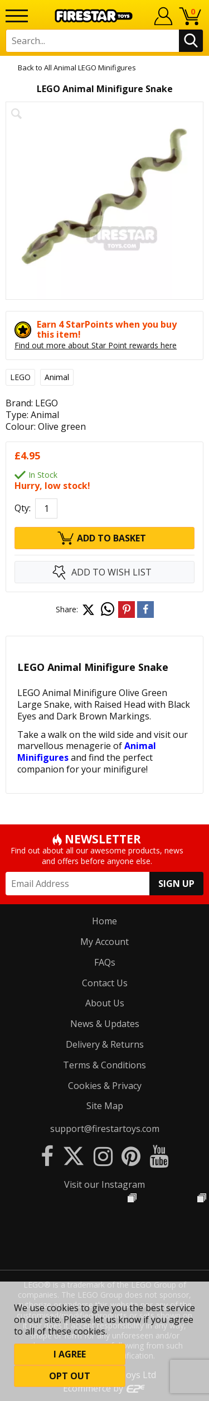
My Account (104, 941)
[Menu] (17, 16)
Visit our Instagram (104, 1184)
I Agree (70, 1354)
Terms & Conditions (104, 1065)
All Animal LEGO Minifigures (90, 68)
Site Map (104, 1106)
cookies (63, 1308)
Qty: (22, 508)
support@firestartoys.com (104, 1128)
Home (104, 921)
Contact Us (105, 983)
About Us (104, 1003)
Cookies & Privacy (105, 1085)
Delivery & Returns (105, 1044)
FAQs (104, 962)
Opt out (69, 1376)
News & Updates (104, 1024)
